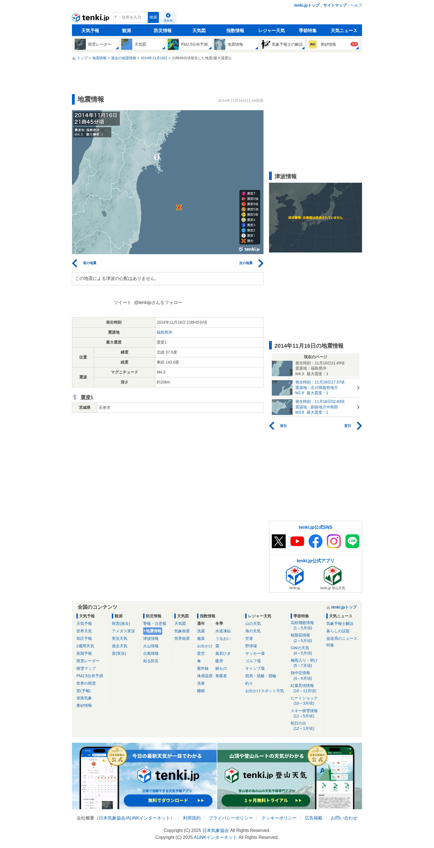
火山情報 (151, 646)
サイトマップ (335, 5)
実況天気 (119, 638)
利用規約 (192, 818)
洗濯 (201, 631)
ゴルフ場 (253, 661)
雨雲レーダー (88, 661)
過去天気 (119, 646)
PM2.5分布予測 (89, 676)
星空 (201, 653)
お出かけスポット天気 (264, 691)
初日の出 (306, 726)
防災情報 (163, 30)
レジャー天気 (271, 30)
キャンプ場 (255, 668)
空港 (249, 638)
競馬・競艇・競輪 (260, 676)
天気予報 (90, 30)
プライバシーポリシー (231, 818)
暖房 (219, 661)
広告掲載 (313, 818)
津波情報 (151, 638)
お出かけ (205, 646)
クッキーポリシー (279, 818)
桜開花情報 (306, 638)
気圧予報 (84, 638)
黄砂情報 (84, 705)
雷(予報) (83, 691)
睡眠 (201, 691)
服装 (201, 638)
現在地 (168, 20)
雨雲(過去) (121, 623)
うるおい (223, 638)
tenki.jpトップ (306, 5)
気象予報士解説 (339, 623)
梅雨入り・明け (306, 663)
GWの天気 (306, 651)
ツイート (122, 302)
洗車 (201, 683)
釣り (249, 683)
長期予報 (84, 653)
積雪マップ (86, 668)
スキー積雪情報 (306, 713)
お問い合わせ (344, 818)
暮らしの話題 (338, 631)
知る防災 (151, 661)
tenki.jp (91, 19)
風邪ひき (223, 653)
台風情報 (151, 653)
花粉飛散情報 (306, 625)
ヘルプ (356, 5)
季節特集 (308, 30)
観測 (126, 30)
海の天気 (253, 631)
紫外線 (203, 668)
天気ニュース (344, 30)
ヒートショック (306, 701)
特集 (330, 645)
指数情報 (235, 30)
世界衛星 (182, 638)
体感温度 (205, 676)
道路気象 (84, 698)
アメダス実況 (123, 631)
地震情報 (153, 631)
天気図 (199, 30)
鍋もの (221, 668)
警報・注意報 (154, 623)
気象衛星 (182, 631)
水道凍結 (223, 631)
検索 (153, 17)
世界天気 (84, 631)
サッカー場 (255, 653)
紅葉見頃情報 (306, 688)
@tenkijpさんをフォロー (158, 302)
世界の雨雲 (86, 683)
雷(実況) (119, 653)
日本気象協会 (112, 818)
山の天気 (253, 623)
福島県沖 (164, 332)
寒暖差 (221, 676)
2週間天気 (85, 646)
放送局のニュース (341, 638)
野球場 (251, 646)
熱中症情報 (306, 676)
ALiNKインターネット (148, 818)
